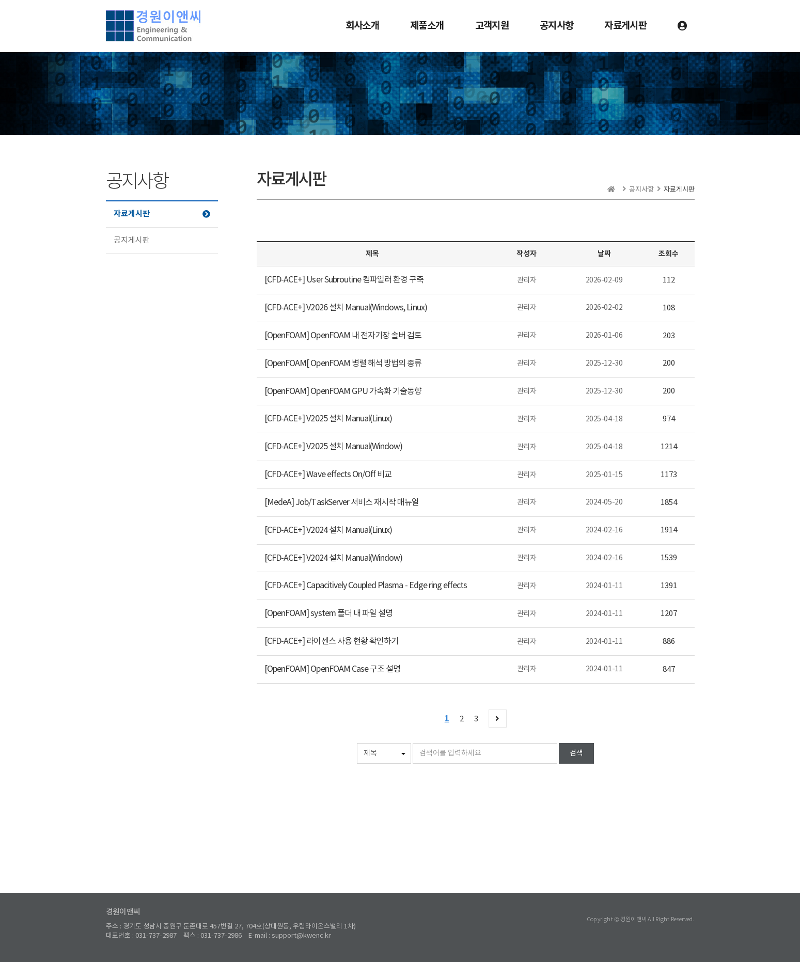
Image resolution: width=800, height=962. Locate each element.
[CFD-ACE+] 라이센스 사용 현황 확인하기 (331, 641)
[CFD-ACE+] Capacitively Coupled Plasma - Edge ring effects (365, 585)
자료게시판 (625, 25)
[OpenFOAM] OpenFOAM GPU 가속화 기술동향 (342, 391)
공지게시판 (132, 240)
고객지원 (492, 25)
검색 (576, 753)
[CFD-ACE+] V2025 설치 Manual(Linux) (328, 418)
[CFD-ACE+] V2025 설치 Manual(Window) (333, 446)
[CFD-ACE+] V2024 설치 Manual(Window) (333, 558)
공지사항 (556, 25)
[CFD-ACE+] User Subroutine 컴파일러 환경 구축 (343, 280)
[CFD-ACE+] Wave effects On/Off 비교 (327, 474)
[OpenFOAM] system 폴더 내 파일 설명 (328, 613)
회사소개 (362, 25)
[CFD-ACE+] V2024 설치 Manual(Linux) (328, 530)
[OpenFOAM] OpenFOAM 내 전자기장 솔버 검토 (342, 335)
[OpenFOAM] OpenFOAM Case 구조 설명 (332, 669)
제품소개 (427, 25)
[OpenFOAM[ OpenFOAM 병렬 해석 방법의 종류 (342, 363)
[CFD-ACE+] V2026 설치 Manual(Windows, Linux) (345, 307)
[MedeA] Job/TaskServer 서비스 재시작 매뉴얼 (341, 502)
